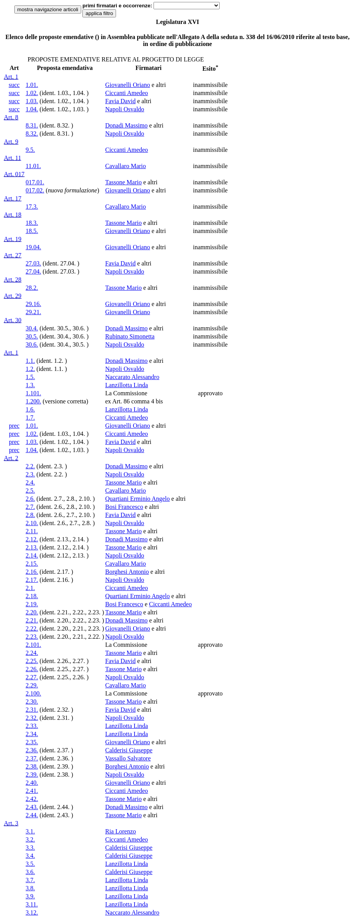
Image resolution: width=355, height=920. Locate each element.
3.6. (30, 872)
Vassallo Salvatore (128, 758)
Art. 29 (12, 295)
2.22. (32, 628)
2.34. (32, 734)
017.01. (35, 182)
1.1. (30, 360)
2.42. (32, 799)
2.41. (32, 790)
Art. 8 (11, 117)
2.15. (32, 563)
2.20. (32, 612)
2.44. (32, 815)
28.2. (32, 287)
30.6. (32, 344)
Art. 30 (12, 320)
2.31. (32, 709)
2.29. (32, 685)
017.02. (35, 190)
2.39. (32, 774)
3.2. (30, 839)
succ (14, 85)
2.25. (32, 661)
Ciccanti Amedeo (126, 93)
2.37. (32, 758)
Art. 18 (12, 214)
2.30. (32, 701)
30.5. (32, 336)
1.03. (32, 101)
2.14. (32, 555)
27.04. (33, 271)
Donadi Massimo (126, 125)
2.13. (32, 547)
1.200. (33, 401)
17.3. (32, 206)
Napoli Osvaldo (124, 109)
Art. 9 (11, 141)
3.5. (30, 863)
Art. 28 (12, 279)
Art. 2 (11, 458)
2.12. (32, 539)
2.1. (30, 588)
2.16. (32, 571)
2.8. (30, 515)
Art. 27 (12, 255)
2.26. (32, 669)
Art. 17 (12, 198)
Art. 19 (12, 239)
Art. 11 (12, 158)
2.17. (32, 579)
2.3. (30, 474)
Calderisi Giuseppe (128, 750)
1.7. (30, 417)
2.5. (30, 490)
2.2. (30, 466)
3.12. (32, 912)
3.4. (30, 855)
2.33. (32, 726)
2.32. (32, 717)
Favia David (120, 101)
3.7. (30, 880)
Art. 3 (11, 823)
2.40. (32, 782)
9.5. (30, 149)
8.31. (32, 125)
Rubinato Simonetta (130, 336)
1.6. (30, 409)
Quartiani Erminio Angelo (137, 498)
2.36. (32, 750)
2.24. (32, 653)
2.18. (32, 596)
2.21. (32, 620)
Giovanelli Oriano (127, 85)
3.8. (30, 888)
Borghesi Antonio (127, 571)
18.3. (32, 222)
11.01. (33, 166)
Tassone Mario (123, 182)
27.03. (33, 263)
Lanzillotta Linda (126, 385)
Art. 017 (14, 174)
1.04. (32, 109)
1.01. (32, 85)
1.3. (30, 385)
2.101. (33, 644)
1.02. (32, 93)
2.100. (33, 693)
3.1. (30, 831)
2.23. (32, 636)
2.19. (32, 604)
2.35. (32, 742)
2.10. (32, 523)
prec (14, 425)
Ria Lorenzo (120, 831)
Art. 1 (11, 76)
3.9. (30, 896)
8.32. (32, 133)
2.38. (32, 766)
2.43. (32, 807)
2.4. (30, 482)
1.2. (30, 369)
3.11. (32, 904)
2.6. (30, 498)
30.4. (32, 328)
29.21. (33, 312)
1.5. (30, 377)
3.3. (30, 847)
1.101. (33, 393)
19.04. (33, 247)
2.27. (32, 677)
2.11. (32, 531)
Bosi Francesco (124, 506)
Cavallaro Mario (125, 166)
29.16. (33, 304)
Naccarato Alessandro (132, 377)
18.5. (32, 231)
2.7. (30, 506)
